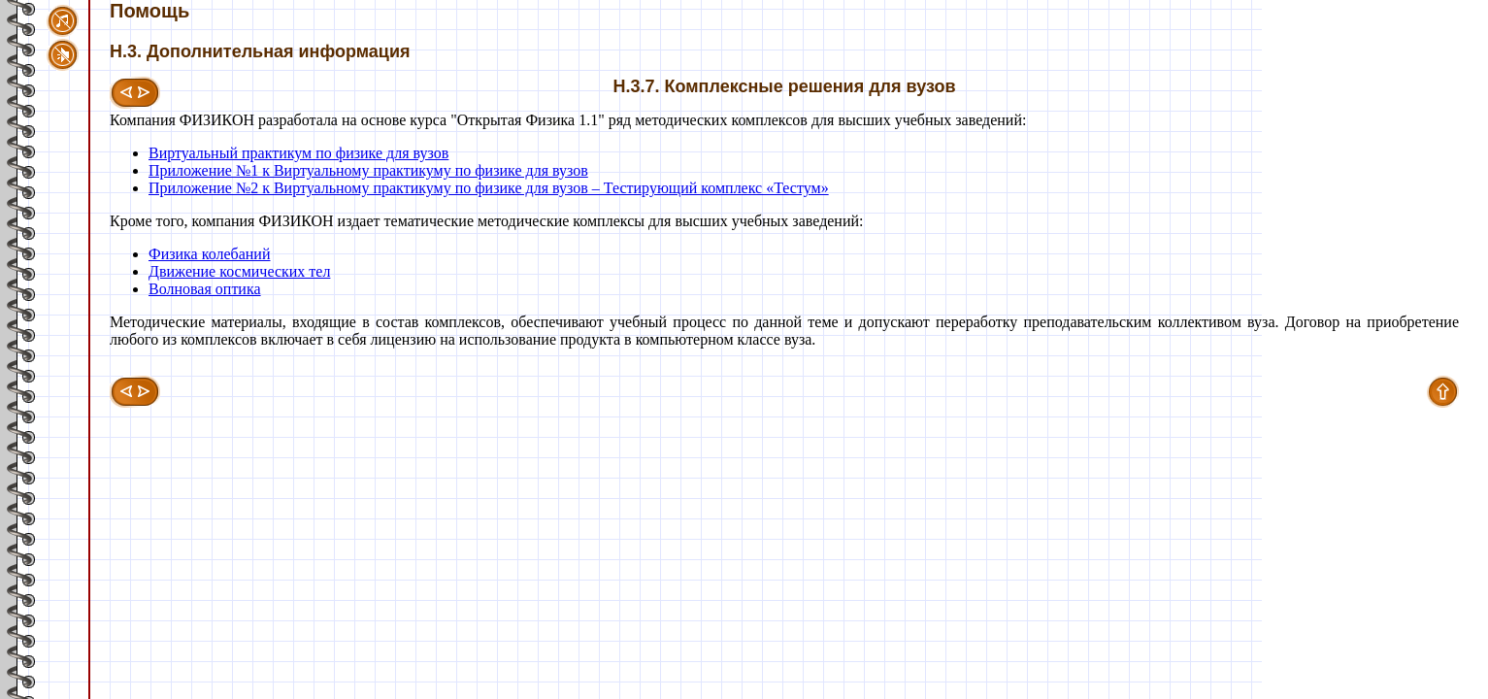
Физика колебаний (209, 254)
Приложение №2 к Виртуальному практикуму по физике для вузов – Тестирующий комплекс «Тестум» (489, 188)
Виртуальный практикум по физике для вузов (298, 153)
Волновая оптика (205, 289)
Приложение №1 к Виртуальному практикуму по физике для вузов (368, 170)
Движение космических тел (239, 271)
